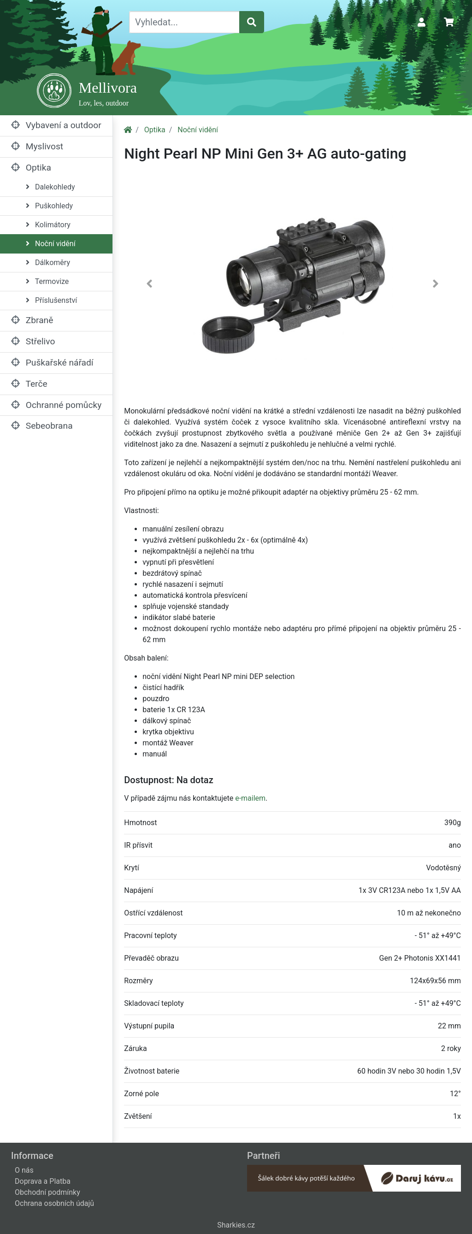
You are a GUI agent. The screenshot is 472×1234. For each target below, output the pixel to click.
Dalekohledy (50, 187)
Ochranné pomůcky (56, 405)
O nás (24, 1170)
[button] (149, 285)
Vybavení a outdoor (56, 125)
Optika (31, 167)
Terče (29, 383)
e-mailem (250, 798)
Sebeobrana (42, 425)
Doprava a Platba (43, 1181)
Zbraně (32, 320)
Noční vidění (51, 243)
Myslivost (37, 146)
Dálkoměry (48, 262)
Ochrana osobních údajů (54, 1203)
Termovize (47, 281)
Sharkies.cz (236, 1225)
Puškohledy (49, 205)
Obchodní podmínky (47, 1192)
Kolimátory (48, 224)
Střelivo (33, 341)
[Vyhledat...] (184, 22)
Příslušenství (51, 300)
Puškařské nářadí (52, 362)
